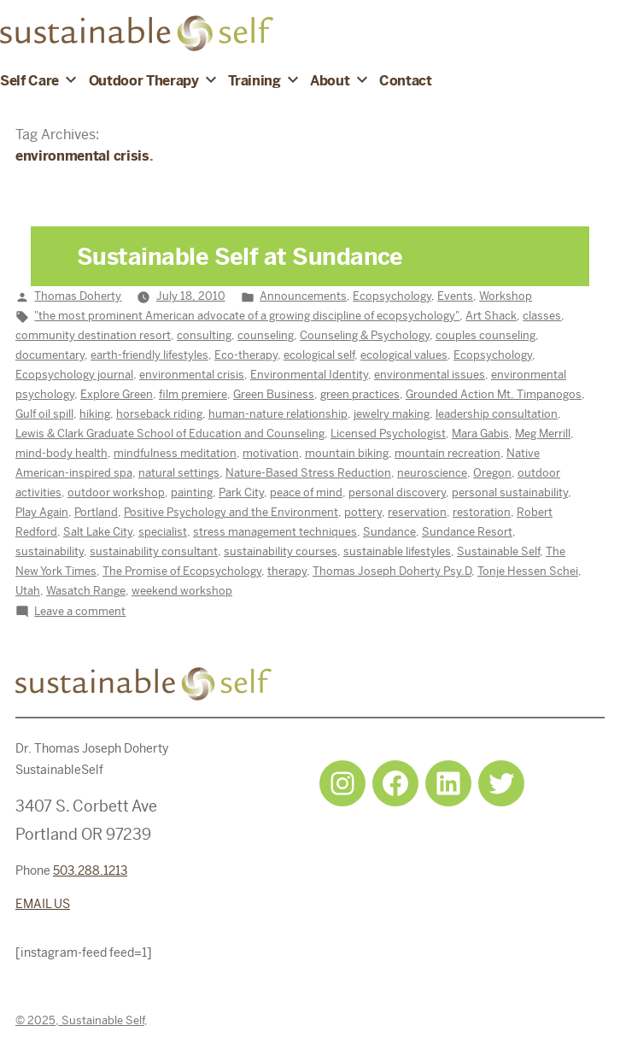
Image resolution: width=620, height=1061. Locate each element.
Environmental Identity (309, 374)
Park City (241, 492)
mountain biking (347, 453)
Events (455, 296)
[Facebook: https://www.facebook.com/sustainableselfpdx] (395, 783)
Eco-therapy (246, 355)
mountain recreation (447, 453)
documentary (50, 355)
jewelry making (392, 414)
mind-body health (61, 453)
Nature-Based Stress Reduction (308, 473)
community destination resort (93, 335)
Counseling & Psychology (365, 335)
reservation (417, 512)
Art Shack (491, 315)
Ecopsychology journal (74, 374)
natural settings (178, 473)
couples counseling (485, 335)
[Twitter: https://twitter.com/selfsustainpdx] (501, 783)
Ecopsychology (392, 296)
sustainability (49, 551)
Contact (405, 81)
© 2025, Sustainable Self (79, 1020)
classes (542, 315)
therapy (287, 571)
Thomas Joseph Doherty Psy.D (392, 571)
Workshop (505, 296)
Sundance (389, 532)
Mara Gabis (480, 433)
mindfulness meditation (175, 453)
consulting (204, 335)
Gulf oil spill (44, 414)
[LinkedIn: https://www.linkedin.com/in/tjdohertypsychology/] (448, 783)
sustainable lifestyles (397, 551)
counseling (265, 335)
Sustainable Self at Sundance (240, 257)
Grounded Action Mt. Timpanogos (494, 394)
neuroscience (432, 473)
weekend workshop (182, 590)
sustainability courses (280, 551)
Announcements (303, 296)
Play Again (41, 512)
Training (254, 81)
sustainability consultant (154, 551)
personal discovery (397, 492)
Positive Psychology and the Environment (231, 512)
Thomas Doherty (77, 296)
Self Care (29, 81)
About (329, 81)
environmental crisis (191, 374)
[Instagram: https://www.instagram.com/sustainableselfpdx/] (342, 783)
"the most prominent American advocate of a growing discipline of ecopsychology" (246, 315)
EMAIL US (42, 904)
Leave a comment (80, 611)
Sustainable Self (498, 551)
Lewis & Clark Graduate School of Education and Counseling (170, 433)
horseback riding (159, 414)
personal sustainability (510, 492)
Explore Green (116, 394)
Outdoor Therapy (144, 81)
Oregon (492, 473)
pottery (363, 512)
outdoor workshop (116, 492)
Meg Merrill (542, 433)
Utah (27, 590)
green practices (360, 394)
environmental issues (429, 374)
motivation (271, 453)
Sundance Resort (467, 532)
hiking (94, 414)
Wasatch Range (86, 590)
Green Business (273, 394)
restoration (482, 512)
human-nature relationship (278, 414)
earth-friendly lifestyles (149, 355)
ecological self (319, 355)
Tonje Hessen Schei (527, 571)
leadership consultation (497, 414)
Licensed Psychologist (388, 433)
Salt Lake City (97, 532)
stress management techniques (275, 532)
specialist (162, 532)
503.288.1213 (90, 870)
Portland (96, 512)
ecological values (403, 355)
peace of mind (306, 492)
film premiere (193, 394)
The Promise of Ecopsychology (181, 571)
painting (192, 492)
